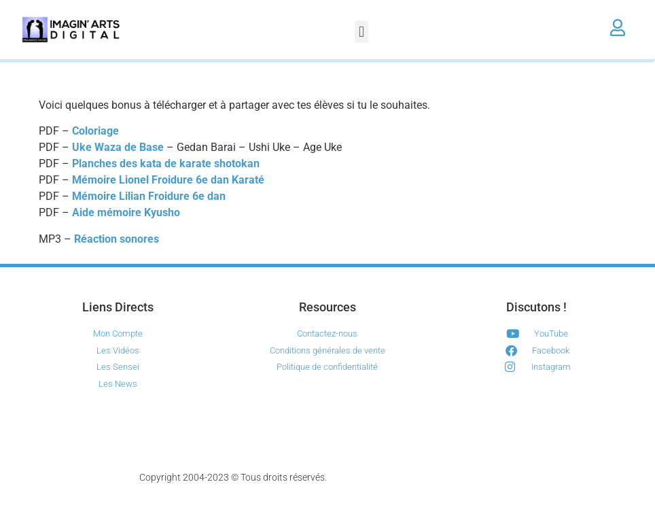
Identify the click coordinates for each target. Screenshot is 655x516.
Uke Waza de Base (118, 147)
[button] (361, 31)
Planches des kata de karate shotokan (166, 163)
